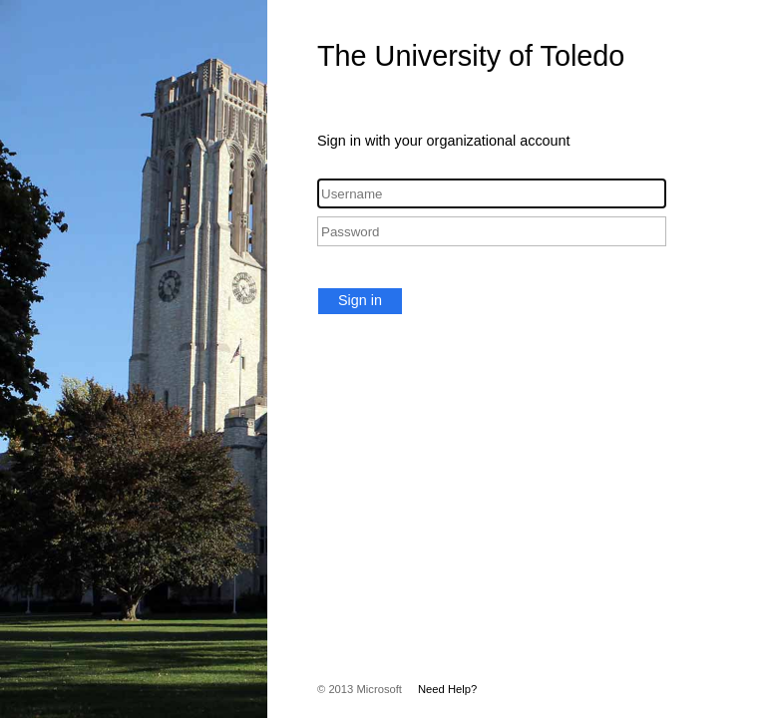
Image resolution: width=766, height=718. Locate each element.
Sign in (360, 300)
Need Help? (447, 689)
